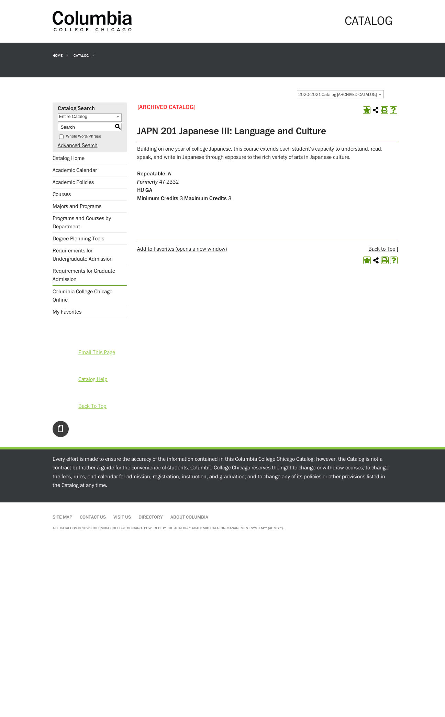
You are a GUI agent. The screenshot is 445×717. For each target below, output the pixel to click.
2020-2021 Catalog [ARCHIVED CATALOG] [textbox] (337, 94)
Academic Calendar (75, 170)
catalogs (68, 528)
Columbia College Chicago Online (82, 295)
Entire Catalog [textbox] (73, 116)
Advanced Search (78, 145)
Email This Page (96, 352)
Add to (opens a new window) (182, 249)
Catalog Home (69, 158)
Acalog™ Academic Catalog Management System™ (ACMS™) (228, 528)
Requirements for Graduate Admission (84, 275)
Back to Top (382, 249)
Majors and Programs (77, 206)
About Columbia (189, 517)
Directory (150, 517)
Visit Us (122, 517)
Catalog (81, 55)
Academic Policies (73, 182)
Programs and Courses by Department (82, 222)
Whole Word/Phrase (83, 136)
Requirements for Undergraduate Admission (83, 254)
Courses (62, 194)
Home (58, 55)
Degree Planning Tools (78, 238)
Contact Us (93, 517)
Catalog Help (93, 379)
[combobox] (340, 94)
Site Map (62, 517)
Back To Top (92, 406)
